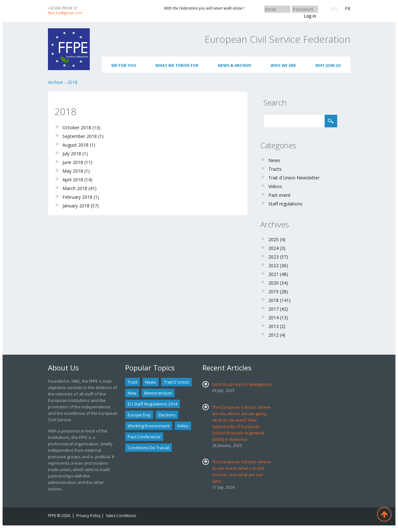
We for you (123, 65)
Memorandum (158, 393)
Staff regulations (285, 204)
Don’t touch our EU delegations (242, 384)
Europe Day (139, 415)
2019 (273, 291)
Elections (167, 415)
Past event (279, 195)
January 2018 (75, 206)
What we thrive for (177, 65)
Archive (55, 82)
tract (132, 382)
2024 (273, 248)
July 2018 (71, 153)
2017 (273, 309)
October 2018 (76, 127)
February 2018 (77, 197)
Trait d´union (176, 382)
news (150, 382)
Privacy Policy (88, 515)
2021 (273, 274)
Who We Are (283, 65)
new (132, 393)
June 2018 (72, 162)
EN (334, 8)
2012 (273, 335)
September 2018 (79, 136)
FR (347, 8)
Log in (310, 16)
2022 (273, 265)
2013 (273, 326)
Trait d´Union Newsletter (293, 178)
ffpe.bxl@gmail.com (65, 12)
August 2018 (75, 145)
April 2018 (72, 180)
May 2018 (72, 171)
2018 (72, 82)
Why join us (328, 65)
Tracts (275, 169)
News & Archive (234, 65)
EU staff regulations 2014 (152, 404)
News (274, 160)
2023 (273, 257)
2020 (273, 283)
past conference (144, 437)
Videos (275, 186)
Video (183, 426)
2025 (273, 239)
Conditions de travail (148, 448)
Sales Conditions (121, 515)
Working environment (149, 426)
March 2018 (74, 188)
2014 (273, 317)
